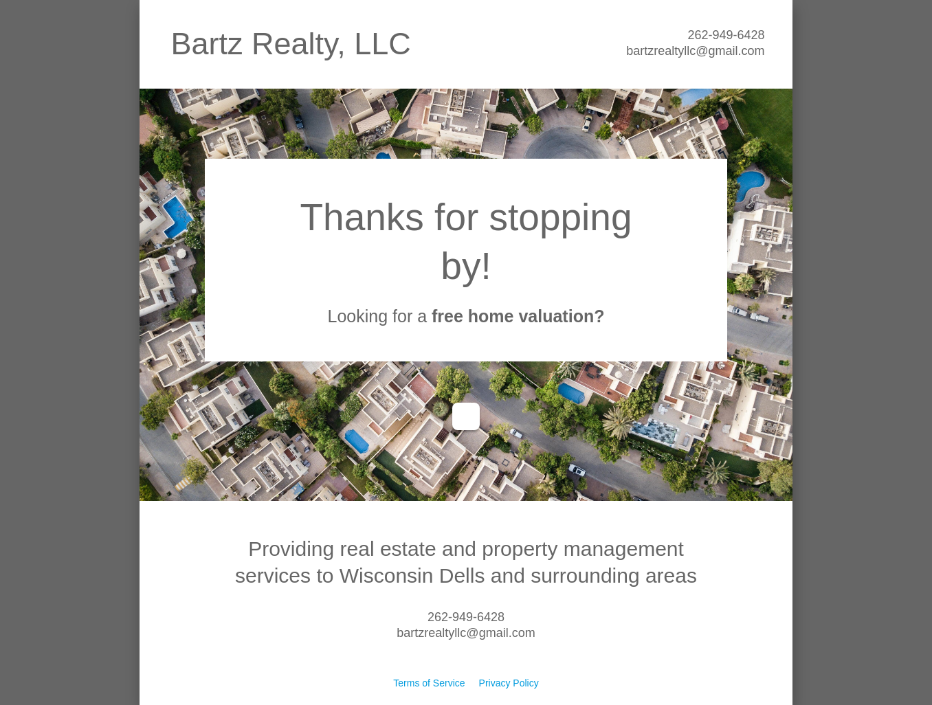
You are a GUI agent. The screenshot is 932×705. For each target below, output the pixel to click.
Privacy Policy (509, 683)
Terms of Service (429, 683)
